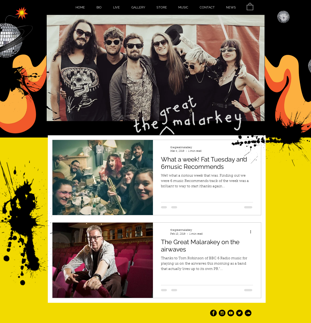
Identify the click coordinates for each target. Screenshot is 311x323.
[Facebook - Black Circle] (213, 313)
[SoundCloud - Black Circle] (248, 313)
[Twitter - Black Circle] (239, 313)
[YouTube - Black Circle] (230, 313)
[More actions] (252, 231)
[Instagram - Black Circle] (222, 313)
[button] (250, 6)
